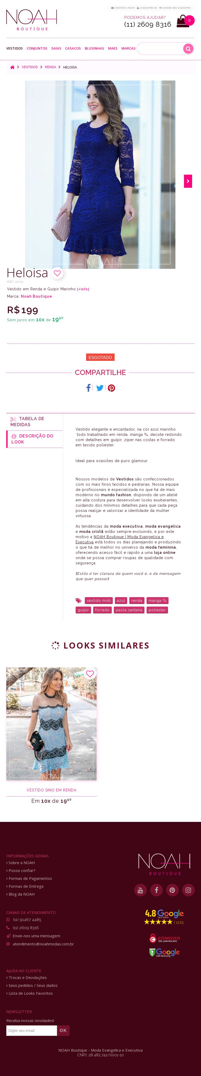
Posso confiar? (20, 870)
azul (121, 600)
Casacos (73, 48)
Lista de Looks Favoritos (29, 993)
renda (136, 600)
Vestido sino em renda (51, 790)
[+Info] (83, 289)
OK (63, 1030)
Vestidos (14, 48)
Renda (50, 67)
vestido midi (99, 600)
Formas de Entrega (24, 886)
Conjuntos (37, 48)
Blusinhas (94, 48)
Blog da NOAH (20, 894)
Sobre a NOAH (20, 862)
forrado (102, 610)
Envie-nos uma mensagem (36, 935)
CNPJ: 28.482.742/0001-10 (100, 1055)
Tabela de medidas (27, 421)
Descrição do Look (32, 439)
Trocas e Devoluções (26, 977)
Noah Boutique (36, 296)
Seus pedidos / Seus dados (32, 985)
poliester (157, 610)
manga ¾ (157, 600)
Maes (113, 48)
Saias (56, 48)
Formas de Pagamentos (29, 878)
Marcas (128, 48)
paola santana (129, 610)
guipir (83, 610)
